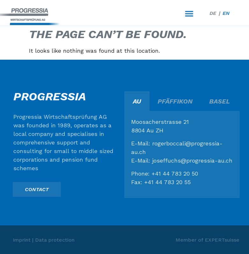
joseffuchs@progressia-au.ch (192, 160)
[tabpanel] (181, 154)
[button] (189, 13)
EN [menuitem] (226, 13)
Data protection (55, 240)
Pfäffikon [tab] (175, 101)
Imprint (22, 240)
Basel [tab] (219, 101)
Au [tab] (137, 101)
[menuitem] (212, 13)
